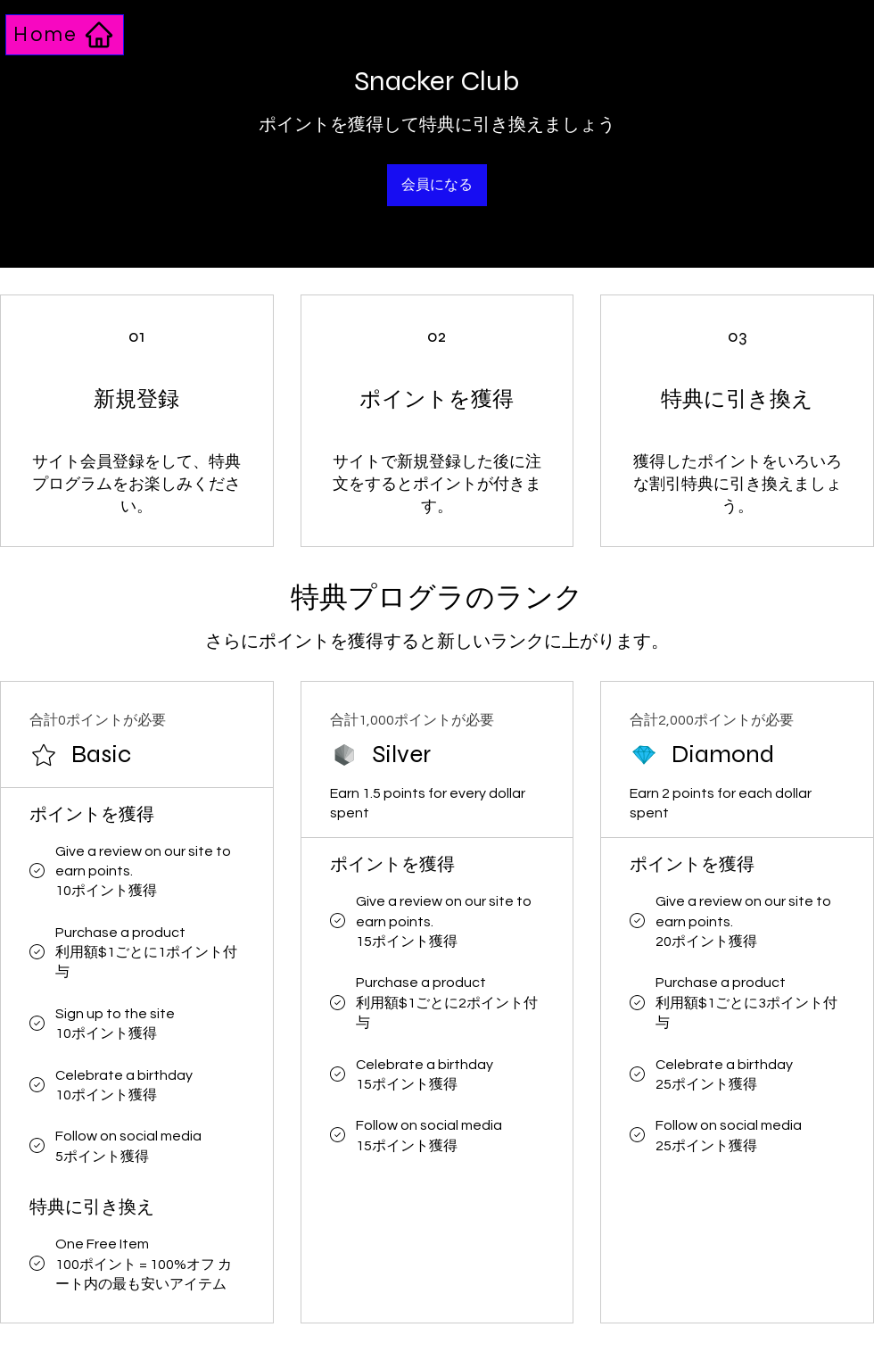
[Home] (64, 34)
